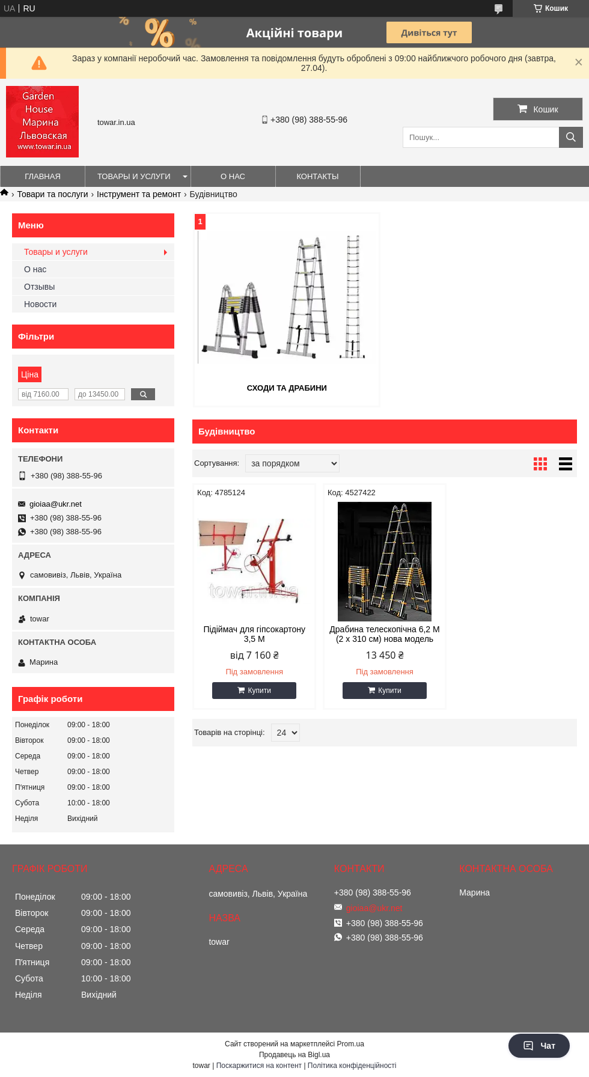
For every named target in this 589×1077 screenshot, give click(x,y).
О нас (233, 176)
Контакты (317, 176)
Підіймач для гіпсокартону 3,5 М (254, 634)
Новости (40, 304)
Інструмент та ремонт (139, 194)
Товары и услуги (134, 176)
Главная (43, 176)
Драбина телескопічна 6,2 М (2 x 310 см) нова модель (384, 634)
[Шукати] (571, 137)
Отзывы (39, 286)
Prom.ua (350, 1044)
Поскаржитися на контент (259, 1065)
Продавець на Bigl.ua (294, 1055)
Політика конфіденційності (352, 1065)
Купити (259, 690)
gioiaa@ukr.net (55, 503)
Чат (539, 1045)
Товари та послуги (52, 194)
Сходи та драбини (287, 387)
